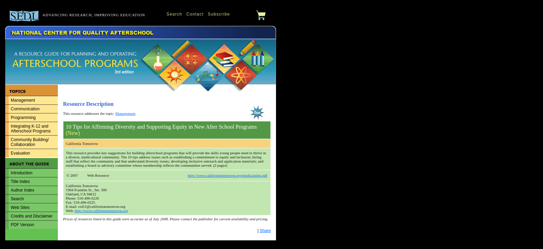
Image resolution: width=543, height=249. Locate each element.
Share (265, 230)
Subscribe (219, 14)
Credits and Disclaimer (32, 216)
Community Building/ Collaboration (30, 142)
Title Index (20, 181)
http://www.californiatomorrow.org (101, 211)
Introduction (22, 172)
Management (23, 100)
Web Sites (20, 207)
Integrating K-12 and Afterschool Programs (31, 128)
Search (174, 14)
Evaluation (20, 153)
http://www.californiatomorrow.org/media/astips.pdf (227, 175)
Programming (23, 117)
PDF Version (22, 224)
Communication (25, 109)
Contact (195, 14)
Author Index (22, 190)
